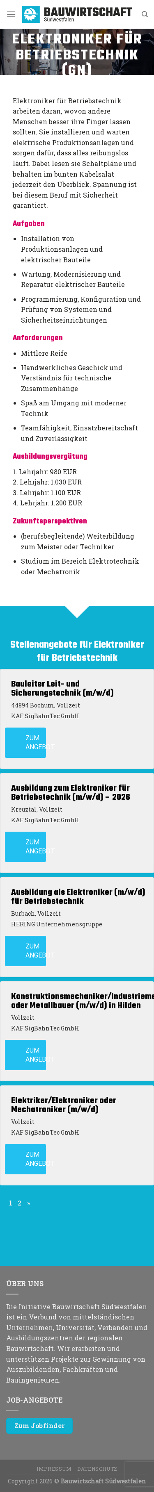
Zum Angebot (35, 742)
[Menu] (11, 14)
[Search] (145, 14)
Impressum (54, 1468)
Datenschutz (97, 1468)
